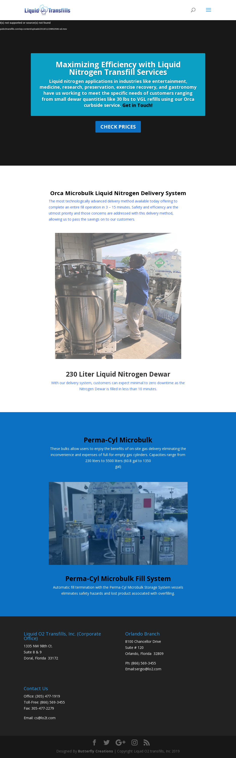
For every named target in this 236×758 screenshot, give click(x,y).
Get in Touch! (136, 105)
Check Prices (118, 126)
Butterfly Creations (95, 751)
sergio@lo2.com (148, 668)
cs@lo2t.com (45, 717)
